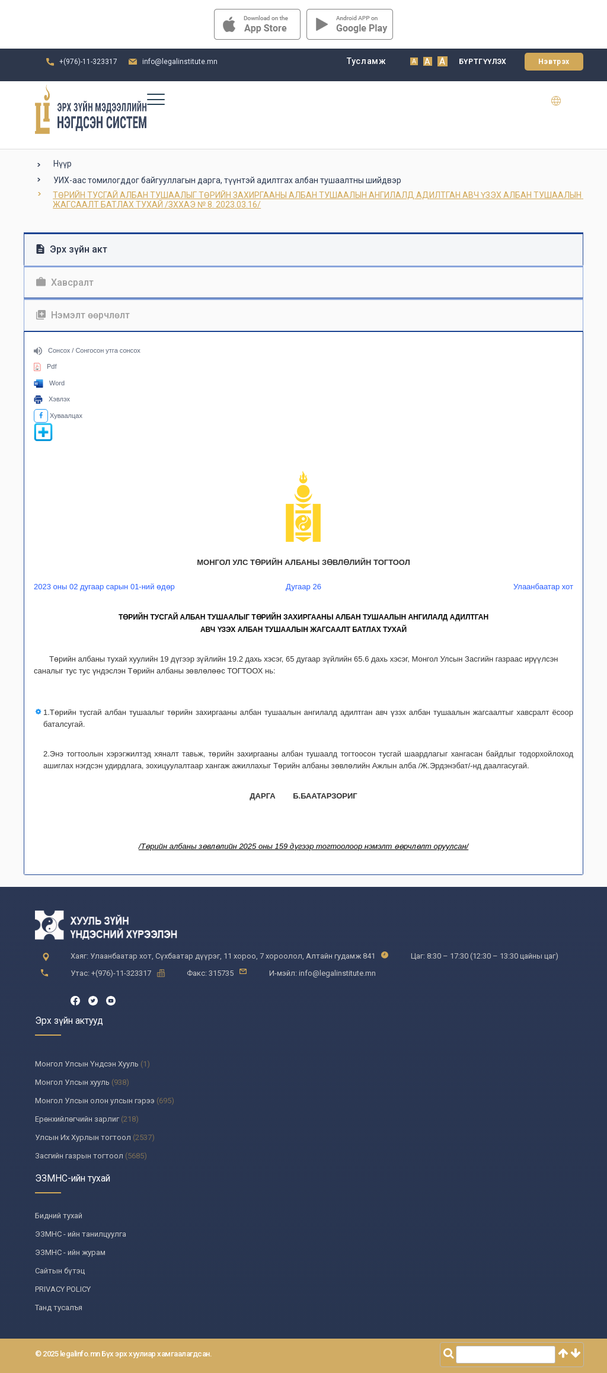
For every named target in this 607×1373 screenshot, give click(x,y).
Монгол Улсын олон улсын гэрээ (95, 1100)
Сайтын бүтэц (60, 1270)
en (563, 101)
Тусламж (366, 61)
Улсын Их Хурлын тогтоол (83, 1137)
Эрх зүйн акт (71, 249)
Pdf (45, 366)
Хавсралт (65, 282)
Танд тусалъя (58, 1307)
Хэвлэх (52, 399)
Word (49, 383)
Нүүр (62, 163)
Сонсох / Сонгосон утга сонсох (87, 350)
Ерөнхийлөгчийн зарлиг (77, 1119)
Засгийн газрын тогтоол (79, 1155)
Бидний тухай (58, 1215)
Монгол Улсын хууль (72, 1082)
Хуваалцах (58, 415)
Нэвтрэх (554, 62)
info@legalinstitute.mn (180, 62)
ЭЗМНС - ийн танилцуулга (80, 1234)
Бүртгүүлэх (483, 62)
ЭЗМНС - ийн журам (70, 1252)
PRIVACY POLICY (63, 1289)
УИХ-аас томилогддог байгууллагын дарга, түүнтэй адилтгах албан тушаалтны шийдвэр (227, 180)
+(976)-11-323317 (88, 62)
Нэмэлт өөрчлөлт (83, 315)
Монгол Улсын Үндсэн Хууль (87, 1063)
